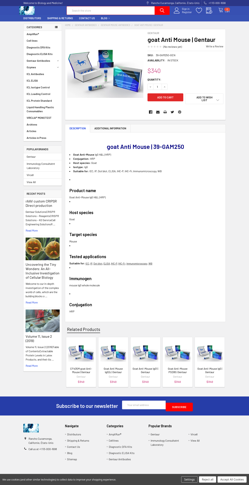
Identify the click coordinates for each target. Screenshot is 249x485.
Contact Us (87, 21)
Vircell (30, 178)
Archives (32, 127)
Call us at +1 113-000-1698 (43, 450)
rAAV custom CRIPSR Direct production (41, 206)
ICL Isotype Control (38, 90)
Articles (31, 134)
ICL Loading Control (38, 97)
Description (78, 131)
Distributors (32, 21)
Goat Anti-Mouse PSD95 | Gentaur (177, 373)
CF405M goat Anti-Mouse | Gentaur (81, 373)
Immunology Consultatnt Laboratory (41, 169)
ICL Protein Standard (39, 103)
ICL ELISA (32, 83)
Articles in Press (36, 140)
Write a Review (214, 49)
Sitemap (72, 460)
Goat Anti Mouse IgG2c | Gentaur (113, 373)
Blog (105, 21)
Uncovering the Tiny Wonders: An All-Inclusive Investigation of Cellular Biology (42, 274)
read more (32, 233)
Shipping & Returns (60, 21)
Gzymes (43, 70)
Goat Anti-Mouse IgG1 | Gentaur (145, 373)
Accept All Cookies (232, 479)
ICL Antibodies (35, 77)
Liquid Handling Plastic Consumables (40, 112)
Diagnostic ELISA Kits (40, 57)
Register (183, 14)
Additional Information (110, 131)
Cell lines (32, 43)
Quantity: (154, 82)
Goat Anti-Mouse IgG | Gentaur (209, 373)
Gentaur (31, 159)
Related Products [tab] (83, 332)
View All (31, 185)
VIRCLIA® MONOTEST (39, 120)
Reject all (207, 479)
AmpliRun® (33, 37)
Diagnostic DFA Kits (38, 50)
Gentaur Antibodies (43, 63)
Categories (34, 30)
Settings (189, 479)
